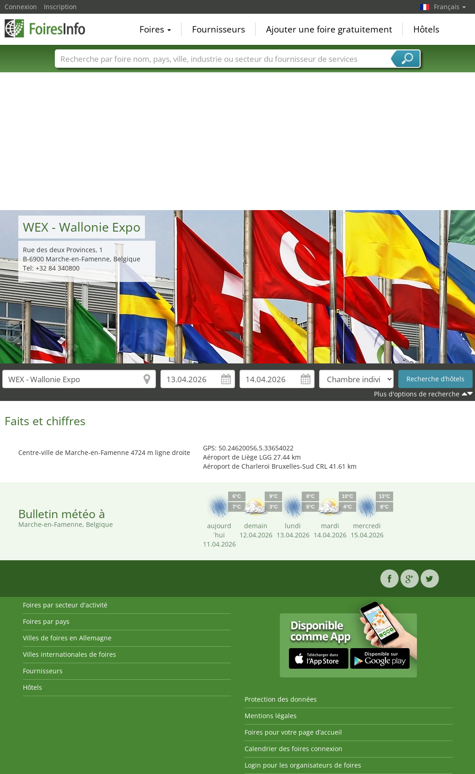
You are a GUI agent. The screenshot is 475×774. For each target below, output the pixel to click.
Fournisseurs (218, 29)
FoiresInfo (50, 28)
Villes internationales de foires (69, 654)
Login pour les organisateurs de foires (303, 765)
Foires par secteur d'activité (65, 605)
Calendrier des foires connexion (293, 748)
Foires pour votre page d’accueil (293, 732)
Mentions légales (271, 715)
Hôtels (426, 29)
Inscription (60, 6)
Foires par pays (46, 621)
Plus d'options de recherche (416, 394)
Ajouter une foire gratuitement (329, 29)
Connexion (21, 6)
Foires (155, 29)
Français (450, 6)
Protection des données (281, 699)
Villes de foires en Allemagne (67, 637)
